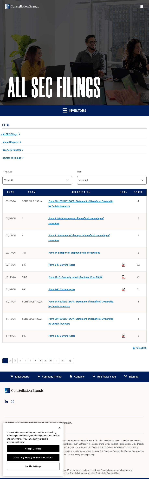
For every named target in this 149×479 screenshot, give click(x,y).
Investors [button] (74, 110)
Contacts (77, 377)
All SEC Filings (9, 134)
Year (79, 172)
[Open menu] (142, 6)
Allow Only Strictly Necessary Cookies (33, 457)
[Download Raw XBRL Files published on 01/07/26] (124, 290)
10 (52, 362)
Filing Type (7, 172)
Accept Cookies (33, 449)
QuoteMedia (101, 474)
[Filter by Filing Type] (37, 180)
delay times (111, 471)
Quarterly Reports (11, 150)
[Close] (59, 427)
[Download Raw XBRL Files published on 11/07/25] (124, 336)
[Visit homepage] (22, 6)
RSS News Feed (104, 377)
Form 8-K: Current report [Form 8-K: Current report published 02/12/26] (61, 265)
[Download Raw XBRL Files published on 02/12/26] (124, 265)
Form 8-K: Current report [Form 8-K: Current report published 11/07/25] (61, 337)
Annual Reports (10, 142)
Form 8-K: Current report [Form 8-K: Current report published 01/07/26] (61, 290)
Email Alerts (20, 377)
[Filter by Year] (112, 180)
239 (63, 362)
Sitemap (131, 377)
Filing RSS (139, 349)
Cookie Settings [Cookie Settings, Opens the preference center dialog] (33, 466)
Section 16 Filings (11, 158)
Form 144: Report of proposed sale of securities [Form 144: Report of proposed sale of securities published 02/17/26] (74, 253)
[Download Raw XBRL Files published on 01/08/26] (124, 277)
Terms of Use (113, 474)
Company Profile (49, 377)
